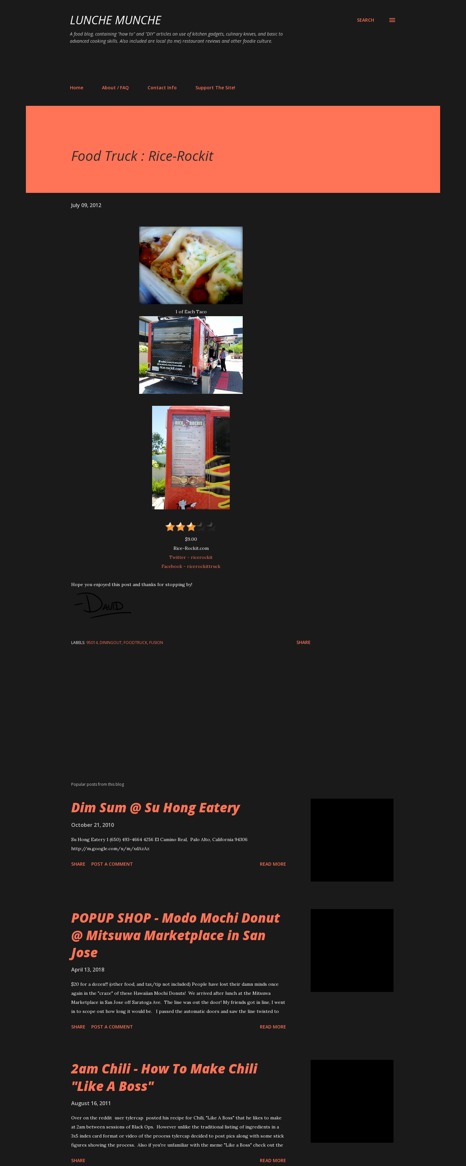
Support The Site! (215, 87)
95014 (92, 642)
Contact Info (162, 87)
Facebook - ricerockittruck (190, 566)
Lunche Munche (115, 20)
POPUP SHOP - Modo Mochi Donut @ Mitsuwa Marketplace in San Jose (175, 935)
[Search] (365, 20)
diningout (111, 642)
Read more (273, 864)
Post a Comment (112, 864)
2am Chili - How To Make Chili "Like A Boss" (164, 1077)
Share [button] (303, 642)
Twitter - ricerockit (191, 557)
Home (76, 87)
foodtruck (135, 642)
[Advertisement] (187, 64)
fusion (156, 642)
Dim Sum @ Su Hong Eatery (155, 807)
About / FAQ (115, 87)
